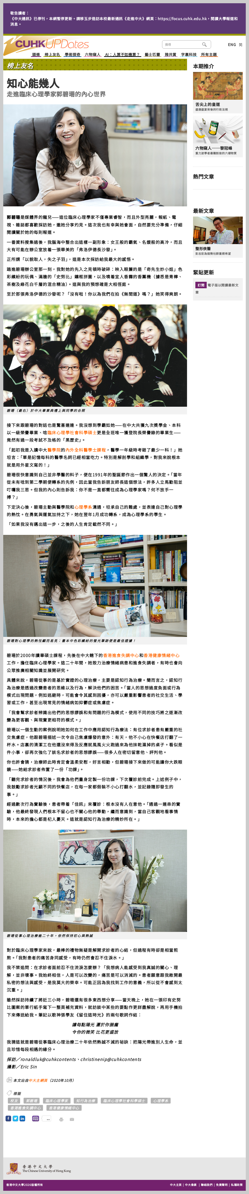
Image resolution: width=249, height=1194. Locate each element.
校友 (14, 1100)
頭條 (36, 55)
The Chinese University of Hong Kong (39, 1168)
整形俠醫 (203, 248)
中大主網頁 (38, 1080)
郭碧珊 (31, 1100)
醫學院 (54, 450)
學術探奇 (72, 55)
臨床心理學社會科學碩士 (72, 432)
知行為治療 (85, 1100)
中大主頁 (176, 1185)
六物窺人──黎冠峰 (213, 148)
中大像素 (191, 1185)
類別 (218, 44)
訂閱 (201, 285)
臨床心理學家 (56, 1100)
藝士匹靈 (152, 55)
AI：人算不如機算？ (122, 55)
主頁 (54, 43)
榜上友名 (52, 55)
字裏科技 (189, 55)
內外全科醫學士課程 (85, 450)
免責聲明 (222, 1185)
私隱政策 (237, 1185)
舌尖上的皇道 (207, 104)
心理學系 (83, 507)
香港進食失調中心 (121, 655)
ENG (232, 44)
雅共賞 (170, 55)
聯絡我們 (207, 1185)
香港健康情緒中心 (162, 655)
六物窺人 (92, 55)
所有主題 (209, 55)
